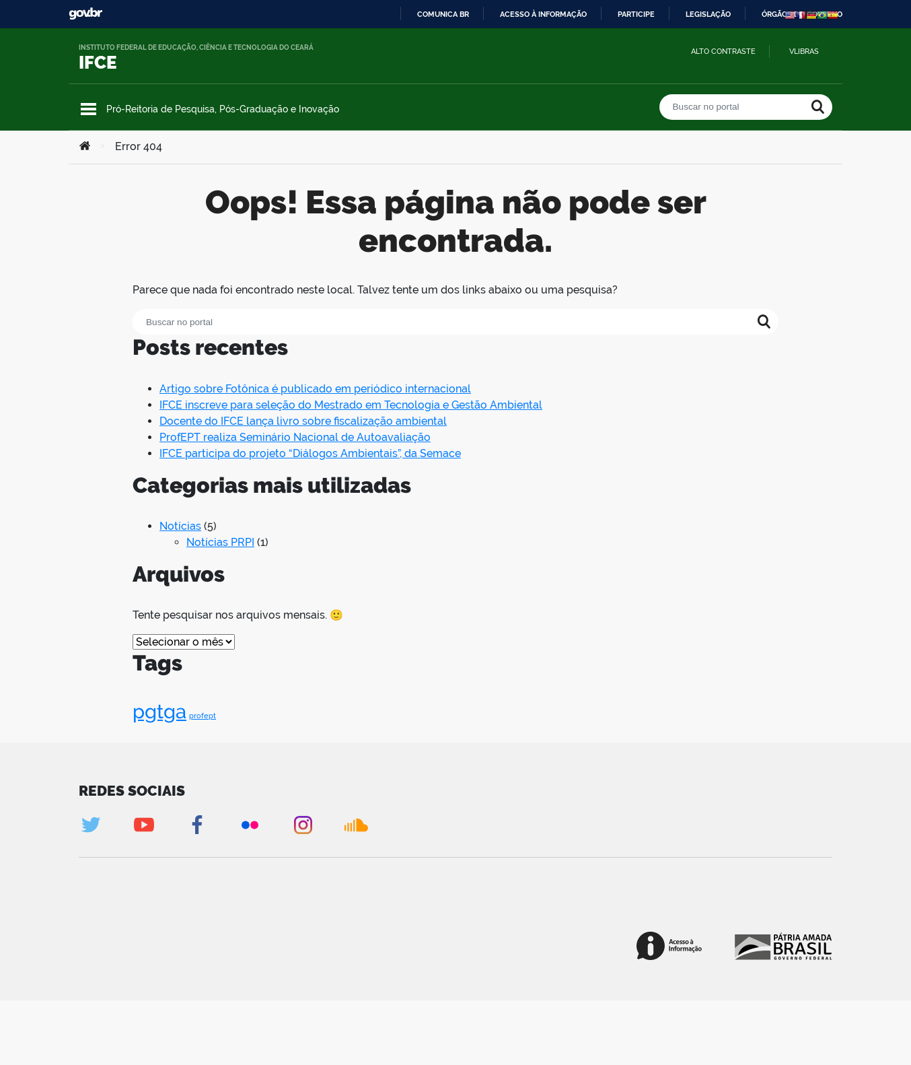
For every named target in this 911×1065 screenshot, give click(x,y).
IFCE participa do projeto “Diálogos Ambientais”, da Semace (310, 453)
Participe (636, 14)
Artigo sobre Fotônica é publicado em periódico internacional (315, 388)
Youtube (143, 825)
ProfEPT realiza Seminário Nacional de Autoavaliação (295, 437)
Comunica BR (443, 14)
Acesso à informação (543, 14)
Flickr (250, 825)
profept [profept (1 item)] (202, 716)
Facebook (197, 825)
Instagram (303, 825)
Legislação (708, 14)
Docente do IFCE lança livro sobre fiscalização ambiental (303, 421)
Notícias (180, 526)
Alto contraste (723, 51)
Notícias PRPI (220, 542)
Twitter (90, 825)
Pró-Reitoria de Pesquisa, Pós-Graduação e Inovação (222, 109)
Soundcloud (356, 825)
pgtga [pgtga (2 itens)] (159, 711)
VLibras (804, 51)
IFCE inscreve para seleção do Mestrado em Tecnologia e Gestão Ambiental (350, 405)
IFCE (98, 63)
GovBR (85, 13)
